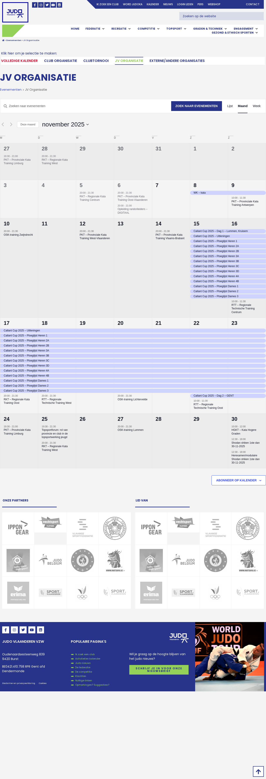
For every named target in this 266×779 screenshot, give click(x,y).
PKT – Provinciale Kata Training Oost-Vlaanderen (132, 198)
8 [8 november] (195, 185)
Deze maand (27, 124)
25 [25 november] (45, 419)
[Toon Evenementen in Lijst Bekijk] (230, 106)
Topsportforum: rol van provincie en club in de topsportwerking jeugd (55, 433)
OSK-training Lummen (130, 429)
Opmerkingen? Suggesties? (92, 685)
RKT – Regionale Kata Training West (55, 161)
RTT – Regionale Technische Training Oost (208, 406)
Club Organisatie (60, 60)
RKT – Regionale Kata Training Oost (17, 401)
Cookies (42, 683)
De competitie (83, 671)
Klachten (80, 676)
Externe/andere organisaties (177, 60)
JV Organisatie (129, 60)
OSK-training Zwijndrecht (18, 234)
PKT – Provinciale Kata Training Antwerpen (245, 203)
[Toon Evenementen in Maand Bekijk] (242, 106)
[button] (95, 29)
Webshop (214, 4)
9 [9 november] (233, 185)
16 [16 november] (234, 224)
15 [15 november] (197, 224)
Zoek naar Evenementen (197, 106)
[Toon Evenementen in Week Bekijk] (257, 106)
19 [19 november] (82, 323)
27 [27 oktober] (7, 149)
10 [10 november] (7, 224)
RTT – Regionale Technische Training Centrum (243, 308)
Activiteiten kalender (87, 658)
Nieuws (168, 4)
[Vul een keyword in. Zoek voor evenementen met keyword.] (85, 106)
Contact (252, 4)
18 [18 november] (45, 323)
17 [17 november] (7, 323)
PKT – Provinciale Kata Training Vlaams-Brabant (170, 236)
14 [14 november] (159, 224)
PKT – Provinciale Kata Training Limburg (17, 161)
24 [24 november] (7, 419)
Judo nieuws (83, 663)
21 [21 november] (159, 323)
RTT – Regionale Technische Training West (57, 401)
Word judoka (132, 4)
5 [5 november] (81, 185)
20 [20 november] (120, 323)
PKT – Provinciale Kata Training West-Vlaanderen (95, 236)
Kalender (153, 4)
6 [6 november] (119, 185)
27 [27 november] (120, 419)
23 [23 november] (234, 323)
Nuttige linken (83, 680)
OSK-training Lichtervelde (132, 399)
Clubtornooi (96, 60)
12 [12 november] (82, 224)
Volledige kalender (19, 60)
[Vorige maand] (2, 124)
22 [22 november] (197, 323)
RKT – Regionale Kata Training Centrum (93, 198)
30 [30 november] (234, 419)
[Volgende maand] (11, 124)
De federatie (82, 667)
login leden (185, 4)
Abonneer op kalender (236, 480)
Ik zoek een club (108, 4)
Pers (200, 4)
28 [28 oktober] (45, 149)
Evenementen (11, 90)
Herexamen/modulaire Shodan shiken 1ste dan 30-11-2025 (246, 459)
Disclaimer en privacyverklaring (18, 683)
